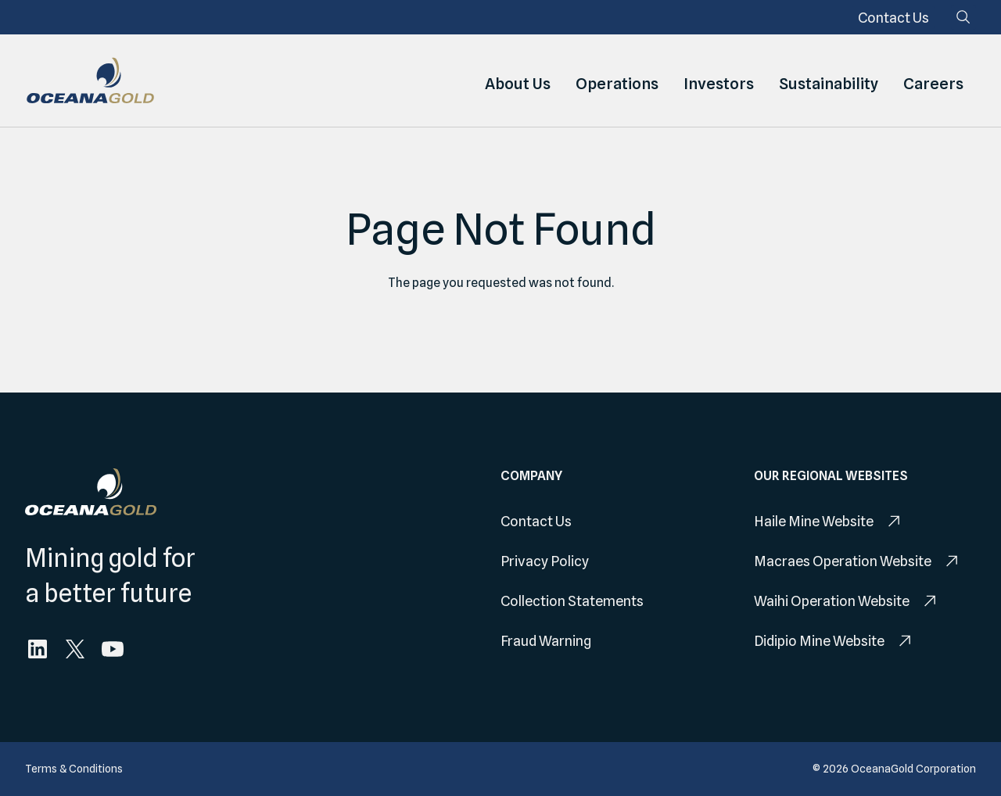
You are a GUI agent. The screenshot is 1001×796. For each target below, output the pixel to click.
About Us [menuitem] (517, 80)
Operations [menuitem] (617, 80)
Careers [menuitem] (933, 80)
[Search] (963, 17)
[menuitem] (893, 17)
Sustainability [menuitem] (828, 80)
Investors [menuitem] (718, 80)
